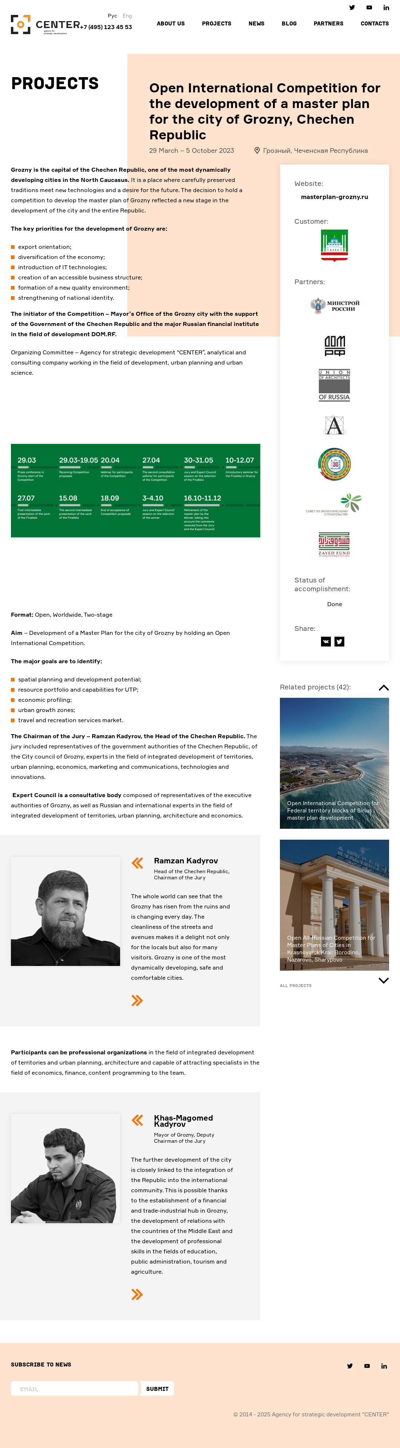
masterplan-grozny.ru (334, 196)
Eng (127, 15)
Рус (112, 15)
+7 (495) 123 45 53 (106, 27)
